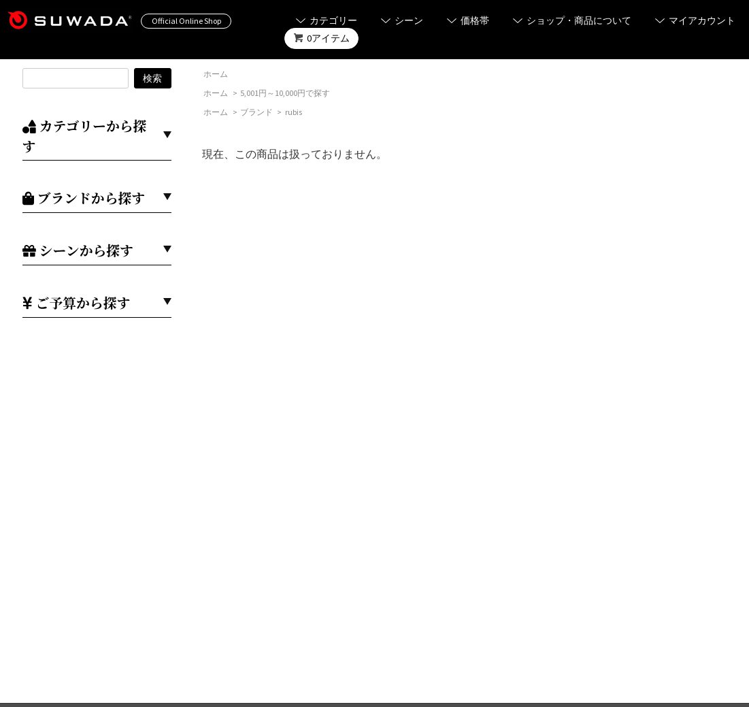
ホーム (215, 74)
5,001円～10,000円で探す (285, 93)
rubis (293, 112)
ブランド (256, 112)
